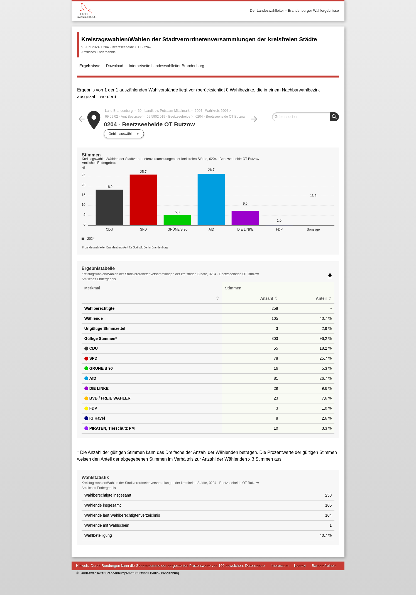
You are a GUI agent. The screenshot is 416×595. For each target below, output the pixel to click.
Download (114, 66)
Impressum (279, 565)
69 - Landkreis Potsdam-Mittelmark (164, 111)
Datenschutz (255, 565)
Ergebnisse (89, 66)
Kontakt (300, 565)
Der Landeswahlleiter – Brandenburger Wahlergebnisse (294, 10)
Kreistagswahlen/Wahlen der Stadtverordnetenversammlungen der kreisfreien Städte (199, 39)
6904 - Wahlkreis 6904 (211, 111)
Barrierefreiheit (324, 565)
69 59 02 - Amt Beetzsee (123, 116)
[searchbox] (305, 116)
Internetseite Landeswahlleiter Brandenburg (166, 66)
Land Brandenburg (119, 111)
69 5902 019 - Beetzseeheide (168, 116)
